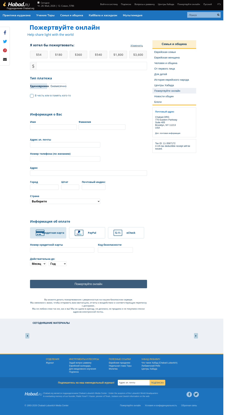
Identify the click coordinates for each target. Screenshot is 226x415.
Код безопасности (109, 244)
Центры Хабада (166, 4)
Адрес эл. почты (40, 139)
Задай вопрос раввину (80, 363)
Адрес (34, 168)
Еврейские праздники (119, 363)
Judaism (115, 396)
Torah (107, 396)
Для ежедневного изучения (82, 369)
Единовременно (38, 86)
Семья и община (71, 15)
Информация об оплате (50, 221)
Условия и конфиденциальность (161, 405)
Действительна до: (42, 259)
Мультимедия (132, 15)
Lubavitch (90, 393)
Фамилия (85, 122)
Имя (33, 122)
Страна (34, 196)
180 (58, 55)
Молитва (113, 369)
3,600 (138, 55)
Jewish (126, 396)
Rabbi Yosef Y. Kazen (85, 396)
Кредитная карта (53, 232)
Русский (207, 4)
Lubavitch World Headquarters (144, 393)
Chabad (82, 393)
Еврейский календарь (80, 366)
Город (34, 182)
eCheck (130, 232)
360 (78, 55)
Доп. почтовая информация (167, 133)
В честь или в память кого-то (50, 95)
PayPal (92, 232)
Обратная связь (189, 405)
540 (98, 55)
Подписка (126, 4)
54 (38, 55)
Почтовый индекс (93, 182)
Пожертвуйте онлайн (188, 4)
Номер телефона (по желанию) (50, 153)
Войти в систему (109, 4)
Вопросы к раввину (145, 4)
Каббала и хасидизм (103, 15)
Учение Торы (45, 15)
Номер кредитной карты (46, 244)
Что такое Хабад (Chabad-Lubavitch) (159, 363)
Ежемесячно (58, 86)
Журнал (50, 363)
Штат (64, 182)
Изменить (137, 45)
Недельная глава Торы (120, 366)
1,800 (118, 55)
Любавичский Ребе (150, 366)
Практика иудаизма (17, 15)
